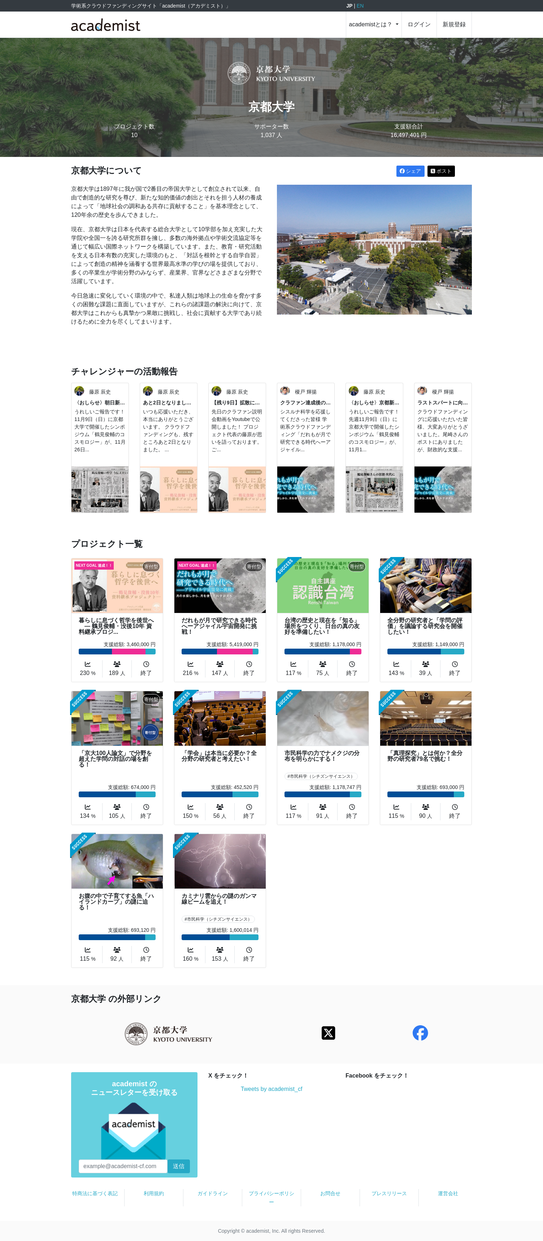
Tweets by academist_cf (272, 1089)
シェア (410, 171)
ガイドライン (212, 1193)
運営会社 (448, 1193)
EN (360, 6)
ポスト (441, 171)
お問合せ (330, 1193)
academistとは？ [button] (371, 24)
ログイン (419, 24)
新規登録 (454, 24)
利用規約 (154, 1193)
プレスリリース (389, 1193)
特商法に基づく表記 (95, 1193)
